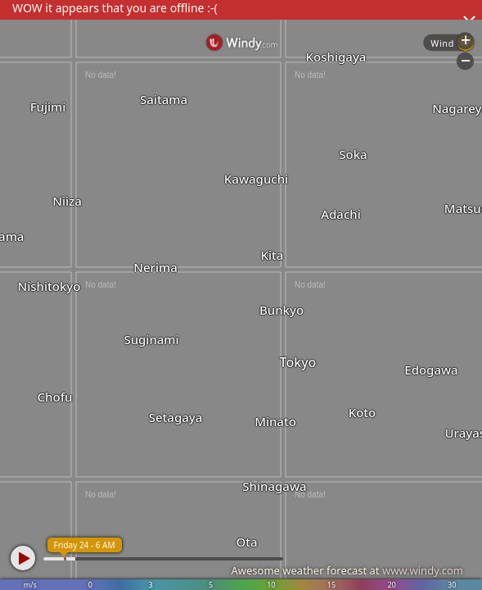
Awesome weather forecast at (347, 570)
